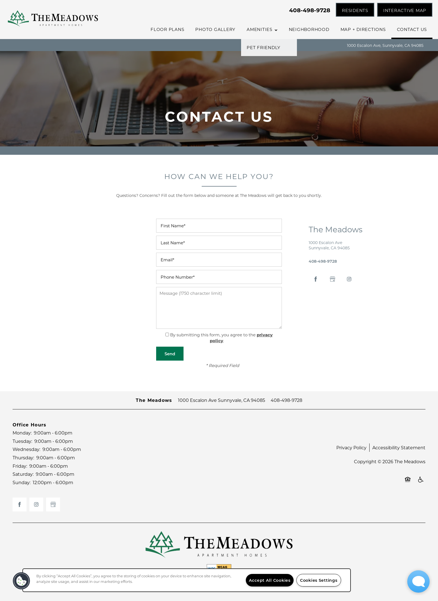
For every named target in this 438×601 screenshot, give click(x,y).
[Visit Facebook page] (316, 279)
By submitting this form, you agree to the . (221, 337)
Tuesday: (22, 441)
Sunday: (21, 482)
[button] (355, 10)
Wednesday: (26, 449)
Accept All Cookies (270, 580)
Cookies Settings (318, 580)
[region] (186, 580)
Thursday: (23, 457)
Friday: (20, 466)
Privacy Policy (351, 447)
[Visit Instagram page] (349, 279)
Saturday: (23, 474)
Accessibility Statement (398, 447)
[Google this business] (332, 279)
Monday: (22, 433)
